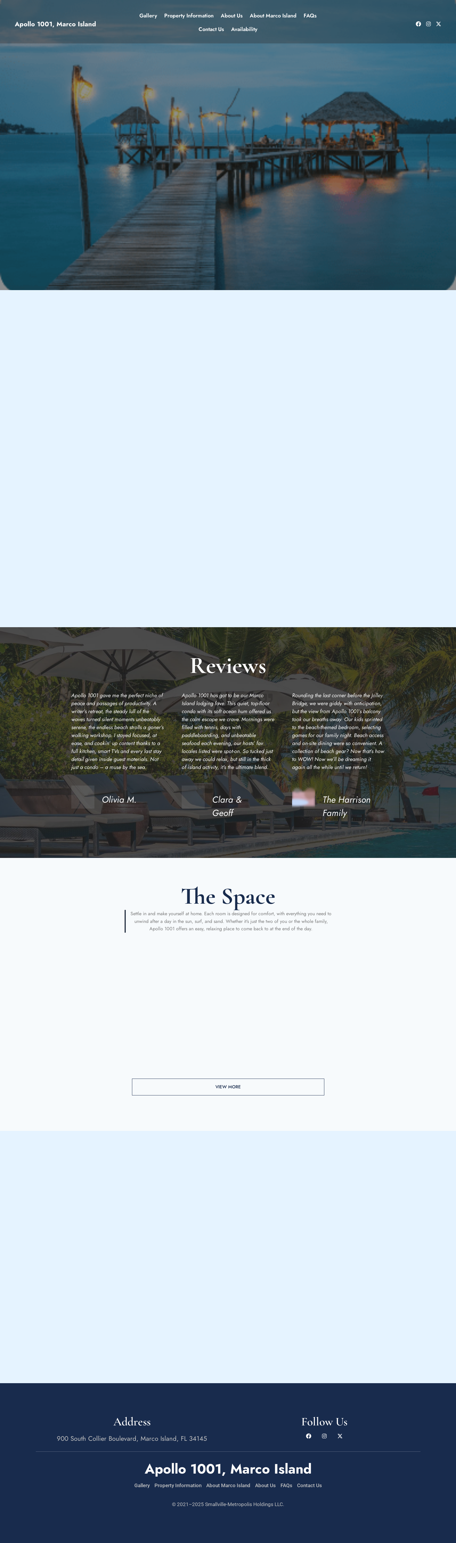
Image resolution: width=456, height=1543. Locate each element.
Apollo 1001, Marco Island (55, 24)
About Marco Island (273, 15)
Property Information (189, 15)
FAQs (310, 15)
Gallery (148, 15)
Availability (244, 29)
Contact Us (211, 29)
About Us (232, 15)
